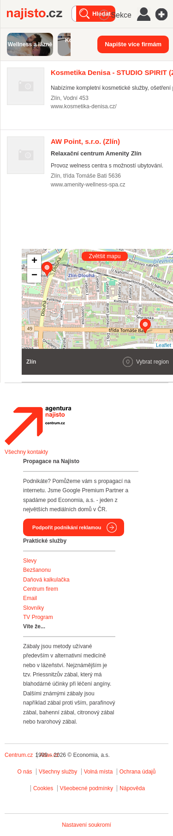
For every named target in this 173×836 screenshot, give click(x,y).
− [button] (34, 276)
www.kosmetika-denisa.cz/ (84, 106)
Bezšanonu (37, 570)
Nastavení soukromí (86, 825)
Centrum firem (40, 589)
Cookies (43, 788)
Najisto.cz (39, 14)
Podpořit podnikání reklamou (66, 527)
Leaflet (163, 345)
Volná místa (98, 771)
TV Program (38, 617)
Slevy (29, 560)
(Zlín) (85, 141)
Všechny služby (59, 771)
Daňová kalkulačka (46, 579)
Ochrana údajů (137, 771)
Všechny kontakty (26, 452)
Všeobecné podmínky (86, 788)
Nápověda (132, 788)
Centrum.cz (19, 755)
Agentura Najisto (38, 425)
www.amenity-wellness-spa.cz (88, 184)
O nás (25, 771)
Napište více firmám (133, 44)
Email (30, 598)
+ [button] (34, 261)
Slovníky (33, 608)
